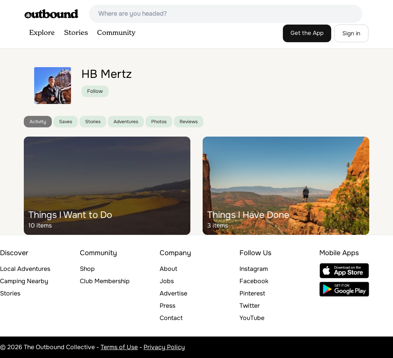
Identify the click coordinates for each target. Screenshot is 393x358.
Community (116, 33)
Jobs (167, 281)
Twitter (249, 306)
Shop (87, 269)
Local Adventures (25, 269)
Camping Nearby (24, 281)
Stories (76, 33)
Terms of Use (119, 347)
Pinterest (252, 293)
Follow (95, 91)
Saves (65, 122)
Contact (171, 318)
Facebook (253, 281)
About (168, 269)
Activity (38, 122)
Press (167, 306)
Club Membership (105, 281)
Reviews (189, 122)
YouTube (251, 318)
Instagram (253, 269)
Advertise (173, 293)
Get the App (307, 33)
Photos (159, 122)
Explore (42, 33)
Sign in (351, 33)
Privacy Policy (164, 347)
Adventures (126, 122)
